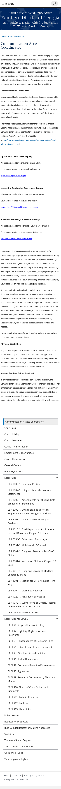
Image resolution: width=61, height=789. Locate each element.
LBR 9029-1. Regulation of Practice (26, 596)
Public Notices (11, 715)
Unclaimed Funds (13, 752)
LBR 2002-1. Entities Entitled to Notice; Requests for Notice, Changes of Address (29, 511)
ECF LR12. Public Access (20, 703)
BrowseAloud (22, 779)
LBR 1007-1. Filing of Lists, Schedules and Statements (30, 491)
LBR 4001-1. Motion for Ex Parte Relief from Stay (31, 582)
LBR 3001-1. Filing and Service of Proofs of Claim (31, 553)
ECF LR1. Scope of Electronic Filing (26, 624)
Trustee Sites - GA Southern (18, 746)
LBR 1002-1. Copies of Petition (24, 483)
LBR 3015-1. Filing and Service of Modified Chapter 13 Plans (30, 572)
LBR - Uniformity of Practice (23, 612)
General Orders (12, 465)
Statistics (9, 734)
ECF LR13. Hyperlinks (19, 709)
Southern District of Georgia (30, 18)
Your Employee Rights (16, 758)
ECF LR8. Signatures (18, 671)
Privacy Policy (10, 779)
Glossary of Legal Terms (34, 775)
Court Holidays (12, 434)
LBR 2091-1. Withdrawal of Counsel (27, 545)
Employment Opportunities (19, 452)
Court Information (16, 36)
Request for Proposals (16, 721)
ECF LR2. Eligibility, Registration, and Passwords (27, 632)
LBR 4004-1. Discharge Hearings (25, 590)
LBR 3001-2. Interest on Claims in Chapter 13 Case (32, 562)
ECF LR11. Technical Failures (23, 696)
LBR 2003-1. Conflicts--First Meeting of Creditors (28, 521)
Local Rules (10, 477)
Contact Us (16, 775)
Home (3, 36)
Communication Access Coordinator (24, 421)
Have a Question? (13, 471)
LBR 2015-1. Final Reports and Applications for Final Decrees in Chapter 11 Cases (31, 531)
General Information (15, 459)
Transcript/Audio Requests (18, 740)
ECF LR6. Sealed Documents (23, 659)
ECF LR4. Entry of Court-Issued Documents (30, 646)
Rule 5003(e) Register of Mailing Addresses (27, 727)
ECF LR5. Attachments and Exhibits (26, 653)
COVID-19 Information (16, 446)
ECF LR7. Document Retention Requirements (31, 665)
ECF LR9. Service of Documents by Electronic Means (31, 679)
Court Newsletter (13, 440)
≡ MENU (8, 3)
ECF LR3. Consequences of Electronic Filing (30, 640)
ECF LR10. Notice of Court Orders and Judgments (28, 689)
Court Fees (10, 427)
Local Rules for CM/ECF (16, 618)
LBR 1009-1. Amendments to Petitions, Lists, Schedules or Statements (32, 501)
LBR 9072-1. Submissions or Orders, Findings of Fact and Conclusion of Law (32, 604)
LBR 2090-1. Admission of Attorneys (27, 539)
